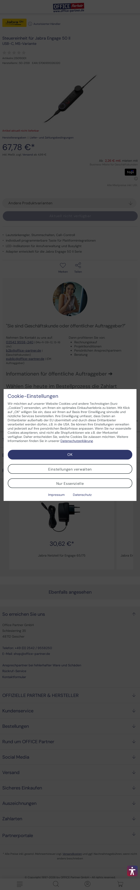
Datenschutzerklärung (76, 441)
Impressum (56, 495)
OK (69, 454)
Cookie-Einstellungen (33, 396)
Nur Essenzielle (70, 483)
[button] (132, 871)
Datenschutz (82, 495)
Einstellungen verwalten (70, 469)
